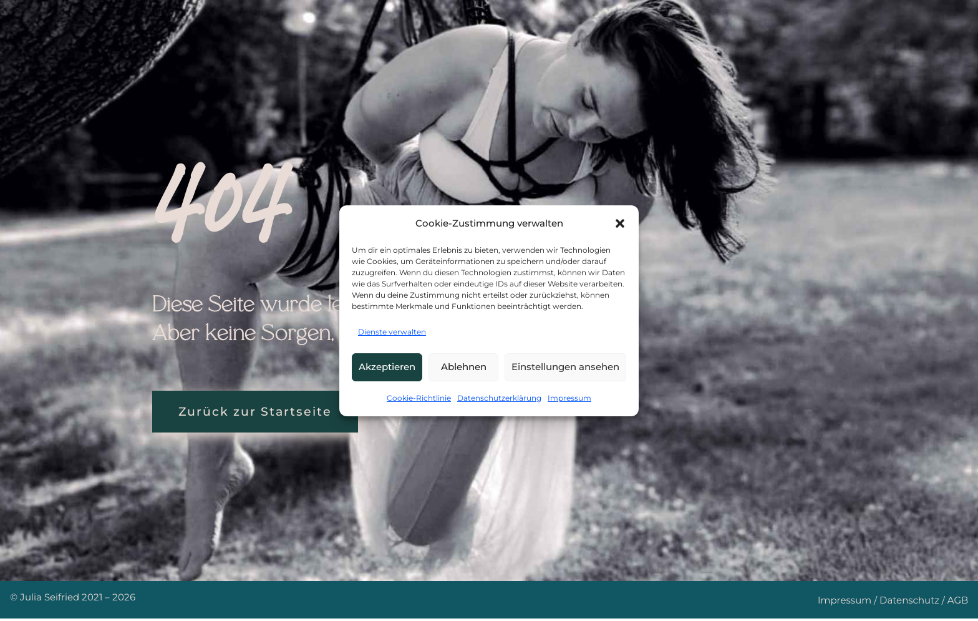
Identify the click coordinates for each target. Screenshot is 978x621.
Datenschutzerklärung (499, 398)
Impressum (569, 398)
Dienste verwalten (392, 331)
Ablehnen (464, 367)
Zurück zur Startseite (264, 412)
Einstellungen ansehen (565, 367)
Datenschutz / (913, 603)
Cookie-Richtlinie (419, 398)
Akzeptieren (387, 367)
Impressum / (848, 603)
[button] (620, 223)
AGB (958, 603)
